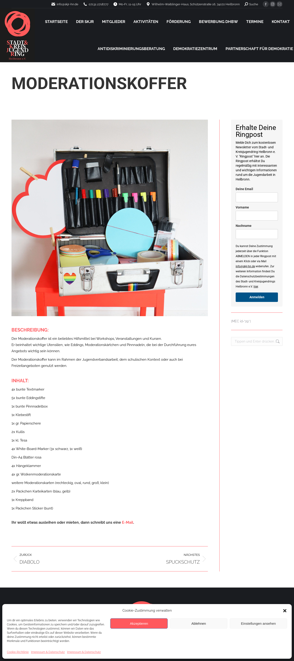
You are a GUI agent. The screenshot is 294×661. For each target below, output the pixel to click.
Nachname (244, 226)
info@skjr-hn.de (245, 266)
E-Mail (127, 522)
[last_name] (257, 234)
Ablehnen (198, 623)
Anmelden (256, 297)
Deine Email (244, 189)
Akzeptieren (139, 623)
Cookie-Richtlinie (18, 652)
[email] (257, 197)
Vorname (242, 207)
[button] (285, 610)
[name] (257, 216)
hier (256, 286)
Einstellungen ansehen (258, 623)
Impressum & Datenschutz (48, 652)
